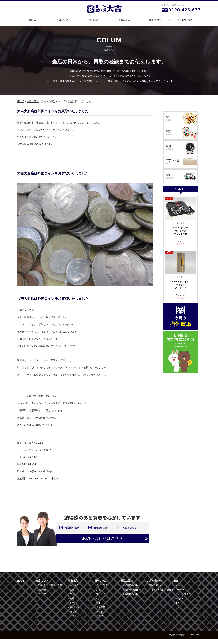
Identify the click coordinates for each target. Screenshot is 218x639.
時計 (72, 598)
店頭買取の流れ (130, 585)
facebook (179, 589)
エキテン (179, 603)
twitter (178, 585)
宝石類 (73, 612)
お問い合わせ (185, 20)
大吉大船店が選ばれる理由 (50, 585)
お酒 (72, 589)
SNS (176, 580)
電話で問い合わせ (158, 585)
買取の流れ (155, 20)
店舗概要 (41, 589)
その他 (73, 616)
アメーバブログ (183, 594)
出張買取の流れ (130, 594)
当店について (63, 20)
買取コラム (124, 20)
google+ (179, 598)
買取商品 (94, 20)
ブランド (74, 594)
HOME (20, 101)
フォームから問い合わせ (161, 589)
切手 (72, 603)
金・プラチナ (76, 585)
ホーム (32, 20)
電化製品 (74, 607)
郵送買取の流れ (130, 589)
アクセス (41, 594)
